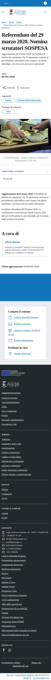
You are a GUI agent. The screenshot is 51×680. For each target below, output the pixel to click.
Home (4, 22)
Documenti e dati (9, 424)
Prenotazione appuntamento (14, 560)
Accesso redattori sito (41, 678)
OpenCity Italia (32, 675)
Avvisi (4, 498)
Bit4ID (26, 678)
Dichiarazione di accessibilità (14, 608)
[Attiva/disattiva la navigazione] (3, 11)
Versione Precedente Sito (12, 617)
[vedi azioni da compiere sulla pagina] (22, 87)
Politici (5, 415)
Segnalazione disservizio (12, 565)
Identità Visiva (8, 586)
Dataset (5, 613)
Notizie (18, 22)
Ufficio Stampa (12, 242)
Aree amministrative (10, 402)
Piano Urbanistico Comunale (14, 595)
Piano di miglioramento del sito (15, 635)
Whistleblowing (9, 626)
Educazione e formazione (13, 461)
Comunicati (7, 494)
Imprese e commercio (11, 465)
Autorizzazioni (8, 448)
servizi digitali (20, 675)
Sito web (10, 675)
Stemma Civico (8, 582)
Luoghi (5, 513)
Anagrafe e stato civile (11, 444)
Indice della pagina (25, 171)
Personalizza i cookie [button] (11, 663)
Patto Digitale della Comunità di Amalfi (19, 630)
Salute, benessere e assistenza (14, 470)
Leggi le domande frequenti (14, 556)
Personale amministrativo (13, 420)
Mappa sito (36, 663)
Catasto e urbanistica (11, 452)
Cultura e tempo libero (11, 457)
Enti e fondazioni (9, 411)
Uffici (4, 407)
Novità (10, 22)
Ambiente (6, 439)
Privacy (5, 573)
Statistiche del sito (20, 666)
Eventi (4, 518)
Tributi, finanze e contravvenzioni (16, 474)
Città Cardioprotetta (10, 600)
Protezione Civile (9, 591)
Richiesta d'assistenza (11, 569)
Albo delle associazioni (12, 604)
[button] (7, 3)
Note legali (6, 578)
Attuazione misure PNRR (13, 622)
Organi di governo (10, 398)
